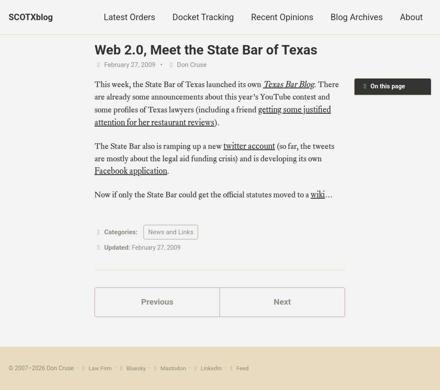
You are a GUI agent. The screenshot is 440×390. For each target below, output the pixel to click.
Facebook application (131, 172)
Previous (157, 305)
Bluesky (133, 368)
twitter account (254, 147)
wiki (327, 196)
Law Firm (96, 368)
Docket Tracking (203, 17)
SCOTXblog (31, 17)
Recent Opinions (282, 17)
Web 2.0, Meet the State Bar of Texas (206, 50)
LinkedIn (211, 368)
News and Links (170, 235)
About (411, 17)
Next (282, 305)
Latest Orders (129, 17)
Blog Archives (356, 17)
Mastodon (171, 368)
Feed (243, 368)
